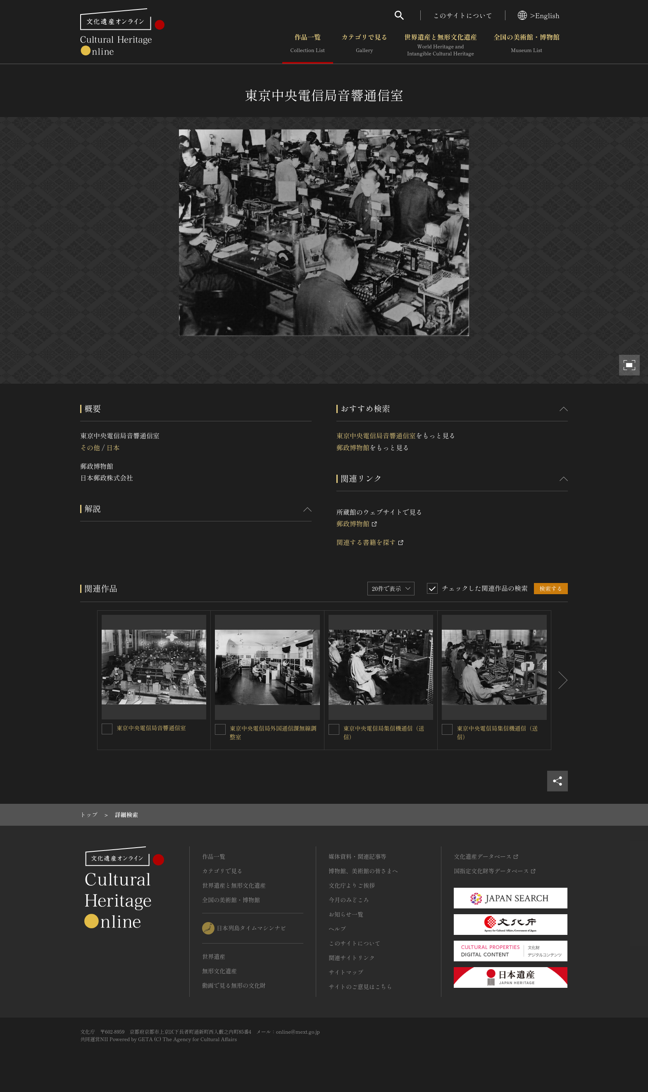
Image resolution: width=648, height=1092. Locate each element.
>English (539, 15)
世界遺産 (213, 956)
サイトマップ (346, 972)
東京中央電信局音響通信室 (376, 435)
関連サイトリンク (352, 957)
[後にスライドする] (559, 680)
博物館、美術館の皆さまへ (363, 871)
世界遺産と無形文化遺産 (440, 45)
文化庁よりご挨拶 (352, 885)
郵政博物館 (352, 447)
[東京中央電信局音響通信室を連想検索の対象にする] (107, 729)
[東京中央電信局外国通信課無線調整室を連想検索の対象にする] (220, 729)
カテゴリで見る (364, 45)
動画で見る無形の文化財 (234, 985)
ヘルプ (337, 929)
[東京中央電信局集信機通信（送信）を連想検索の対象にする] (334, 729)
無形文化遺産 (219, 971)
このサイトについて (463, 15)
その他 (90, 447)
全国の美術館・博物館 (526, 45)
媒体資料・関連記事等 (357, 856)
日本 (112, 447)
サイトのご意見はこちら (360, 986)
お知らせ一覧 (346, 914)
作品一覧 (308, 45)
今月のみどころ (349, 900)
